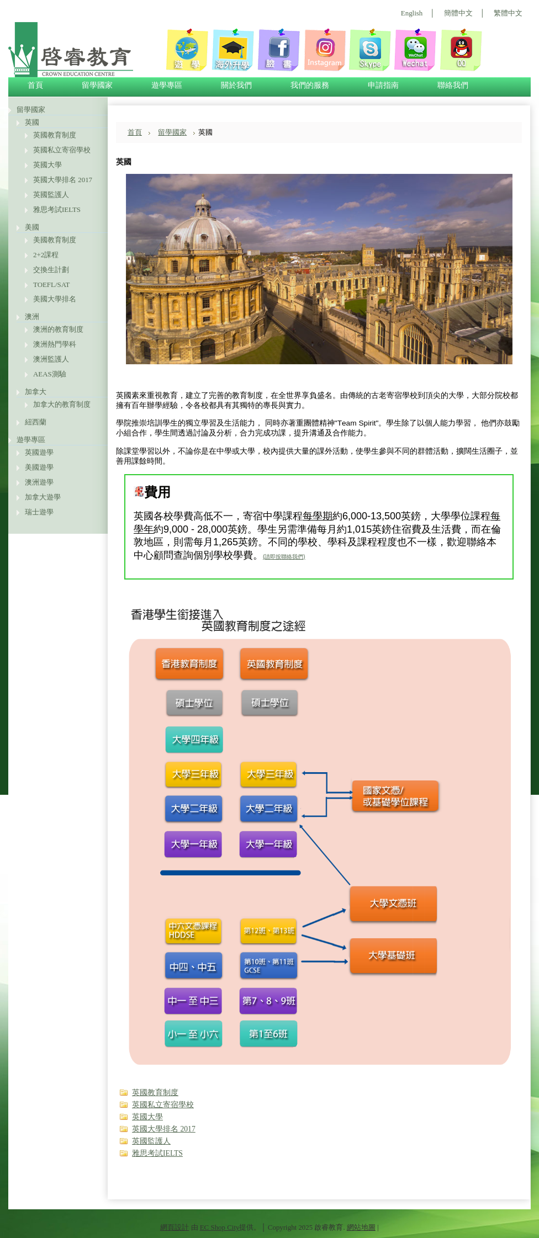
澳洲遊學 (39, 482)
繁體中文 (508, 13)
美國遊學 (39, 467)
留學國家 (31, 109)
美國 (32, 227)
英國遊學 (39, 452)
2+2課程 (46, 255)
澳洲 (32, 316)
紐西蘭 (35, 422)
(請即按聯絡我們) (284, 557)
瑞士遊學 (39, 512)
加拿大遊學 (43, 497)
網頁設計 (174, 1227)
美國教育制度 (54, 240)
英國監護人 (51, 194)
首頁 (135, 132)
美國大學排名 (54, 299)
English (411, 13)
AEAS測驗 (49, 374)
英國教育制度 (54, 135)
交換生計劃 (51, 269)
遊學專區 (31, 439)
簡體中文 (458, 13)
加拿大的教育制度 (62, 404)
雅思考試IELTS (57, 209)
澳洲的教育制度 (58, 329)
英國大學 (47, 165)
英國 (32, 122)
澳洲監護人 (51, 359)
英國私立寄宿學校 (62, 150)
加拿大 (35, 391)
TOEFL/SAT (51, 284)
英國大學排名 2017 (62, 180)
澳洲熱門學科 (54, 344)
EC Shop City (220, 1227)
